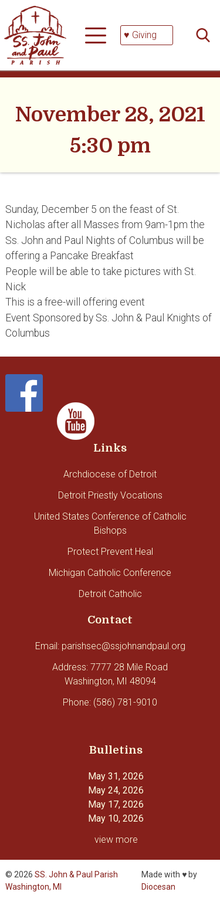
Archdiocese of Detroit (110, 474)
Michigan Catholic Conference (110, 572)
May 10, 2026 (116, 818)
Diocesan (158, 886)
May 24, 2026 (116, 790)
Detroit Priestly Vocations (110, 495)
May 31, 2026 (116, 776)
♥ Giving (140, 34)
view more (116, 839)
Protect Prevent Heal (110, 551)
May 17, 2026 (116, 804)
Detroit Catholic (110, 593)
